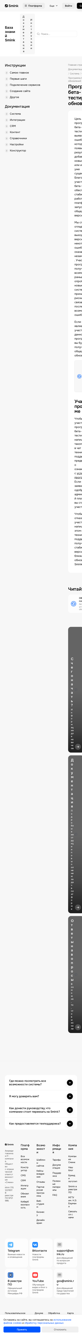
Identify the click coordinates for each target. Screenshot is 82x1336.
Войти (68, 5)
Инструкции (31, 34)
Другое (14, 97)
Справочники (18, 138)
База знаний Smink (10, 34)
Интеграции (17, 120)
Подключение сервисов (25, 85)
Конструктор (18, 150)
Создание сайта (20, 91)
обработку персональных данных (44, 1322)
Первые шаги (18, 79)
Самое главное (19, 72)
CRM (13, 126)
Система (15, 114)
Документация (23, 34)
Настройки (17, 144)
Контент (15, 132)
